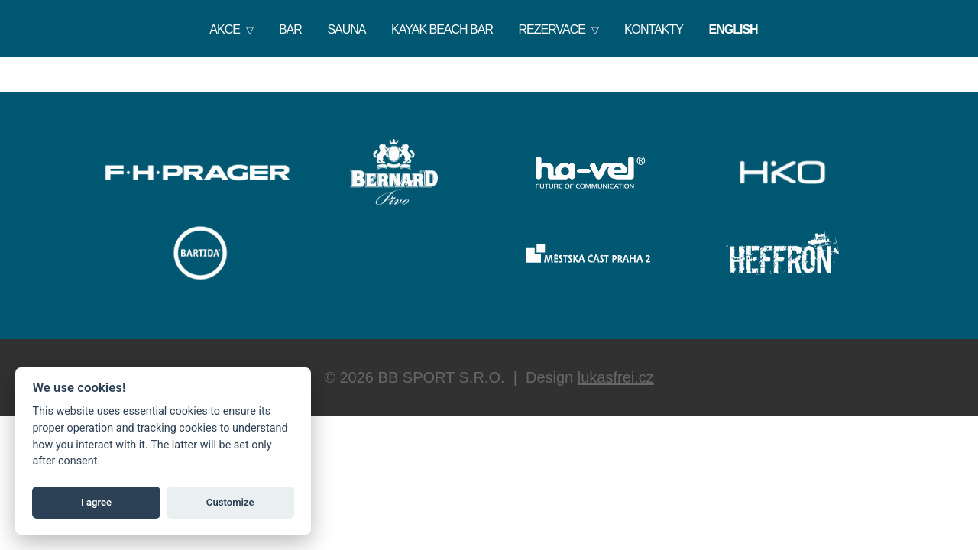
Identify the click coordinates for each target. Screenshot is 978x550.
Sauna (346, 29)
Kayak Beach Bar (442, 29)
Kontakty (653, 29)
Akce (224, 29)
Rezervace (552, 29)
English (733, 29)
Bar (290, 29)
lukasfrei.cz (616, 377)
